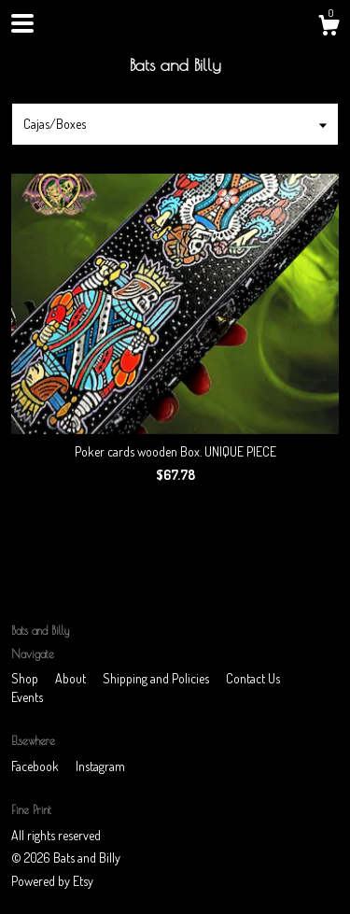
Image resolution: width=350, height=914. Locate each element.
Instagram (100, 766)
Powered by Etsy (52, 881)
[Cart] (328, 28)
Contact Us (253, 678)
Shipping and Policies (157, 678)
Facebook (36, 766)
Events (27, 697)
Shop (26, 678)
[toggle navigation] (22, 23)
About (72, 678)
